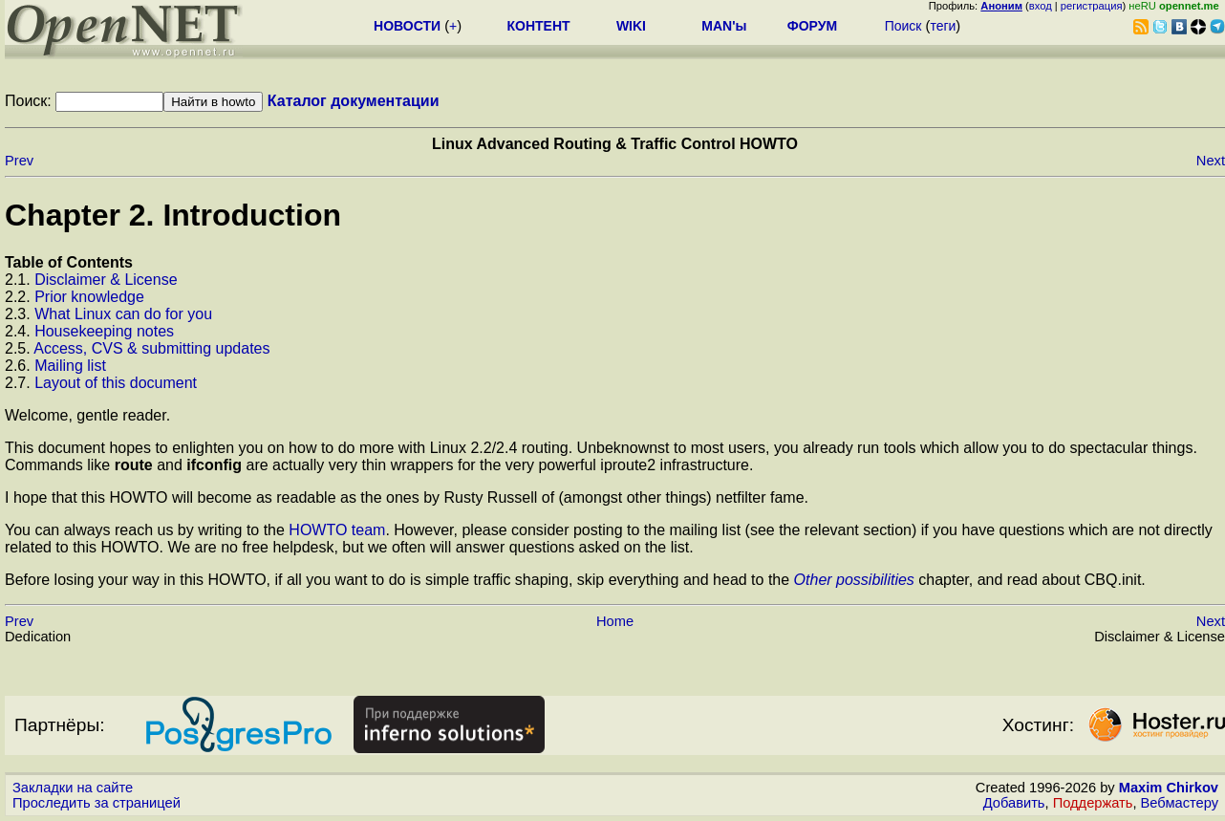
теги (943, 25)
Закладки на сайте (72, 787)
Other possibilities (854, 580)
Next (1210, 160)
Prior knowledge (89, 297)
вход (1040, 5)
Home (615, 621)
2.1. (19, 279)
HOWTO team (337, 530)
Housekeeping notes (104, 331)
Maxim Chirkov (1168, 787)
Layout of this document (115, 383)
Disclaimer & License (105, 279)
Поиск (903, 25)
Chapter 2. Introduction (173, 215)
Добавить (1014, 802)
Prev (19, 160)
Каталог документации (354, 101)
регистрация (1092, 5)
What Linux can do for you (123, 314)
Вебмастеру (1179, 802)
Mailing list (70, 365)
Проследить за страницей (96, 802)
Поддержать (1093, 802)
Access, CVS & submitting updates (151, 348)
